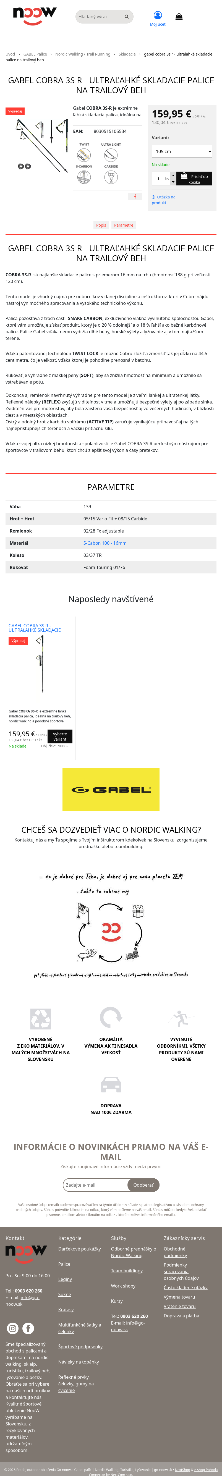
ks (167, 178)
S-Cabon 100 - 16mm (105, 543)
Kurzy (117, 1294)
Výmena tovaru (179, 1290)
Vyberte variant (59, 736)
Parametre (123, 225)
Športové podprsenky (80, 1340)
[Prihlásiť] (158, 18)
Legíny (65, 1272)
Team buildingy (127, 1264)
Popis (101, 225)
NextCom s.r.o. (122, 1467)
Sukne (64, 1287)
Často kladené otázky (186, 1281)
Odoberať (143, 1178)
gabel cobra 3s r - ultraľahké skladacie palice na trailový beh (37, 630)
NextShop (182, 1463)
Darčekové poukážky (79, 1242)
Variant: (160, 138)
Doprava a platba (181, 1309)
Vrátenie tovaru (179, 1299)
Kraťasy (66, 1303)
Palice (64, 1257)
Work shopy (123, 1279)
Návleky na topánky (78, 1355)
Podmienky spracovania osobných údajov (181, 1264)
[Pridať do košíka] (194, 178)
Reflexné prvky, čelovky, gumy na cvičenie (76, 1376)
